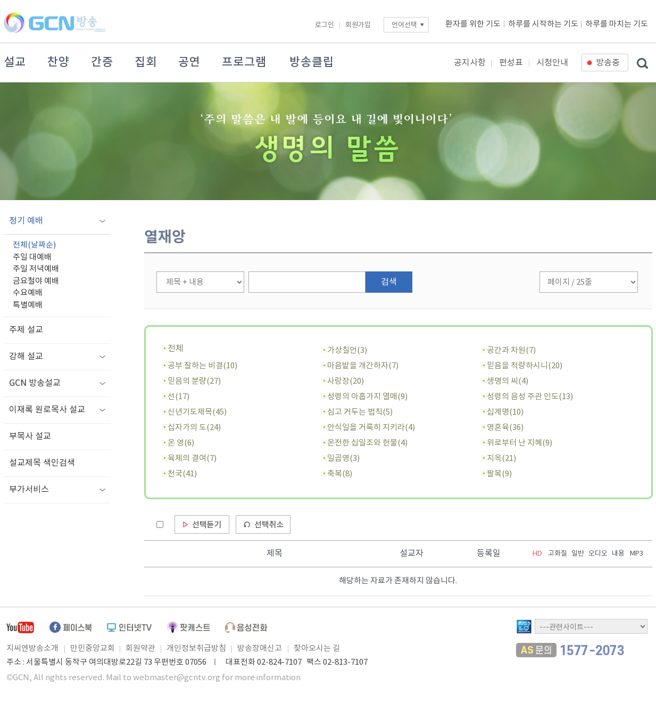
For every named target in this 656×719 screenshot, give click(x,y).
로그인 (324, 25)
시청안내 (552, 63)
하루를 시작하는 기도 (543, 24)
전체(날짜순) (34, 245)
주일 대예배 (32, 257)
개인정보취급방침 (196, 648)
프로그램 (244, 62)
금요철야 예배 (36, 281)
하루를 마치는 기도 (616, 24)
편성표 (511, 63)
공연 (189, 62)
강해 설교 (26, 356)
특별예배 (28, 305)
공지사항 (470, 63)
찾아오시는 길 (317, 648)
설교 (15, 62)
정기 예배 (26, 221)
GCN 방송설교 (35, 383)
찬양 (58, 62)
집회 (146, 62)
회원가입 (358, 25)
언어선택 (404, 25)
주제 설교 (26, 330)
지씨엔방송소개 (32, 648)
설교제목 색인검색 (42, 463)
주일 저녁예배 (36, 269)
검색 (389, 282)
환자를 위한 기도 (473, 24)
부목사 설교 (30, 436)
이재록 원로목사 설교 (47, 410)
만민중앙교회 (92, 648)
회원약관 (140, 648)
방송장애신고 (259, 648)
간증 (102, 62)
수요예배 (28, 292)
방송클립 (311, 62)
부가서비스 (29, 489)
